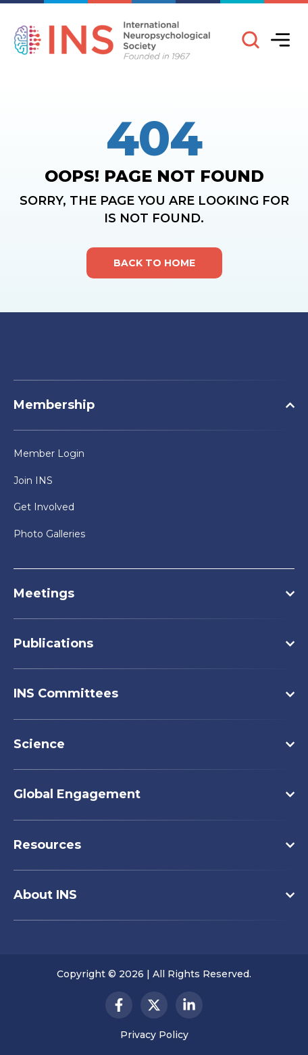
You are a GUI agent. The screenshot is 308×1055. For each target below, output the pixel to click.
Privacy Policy (154, 1035)
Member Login (49, 453)
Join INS (33, 480)
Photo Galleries (49, 534)
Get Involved (44, 507)
